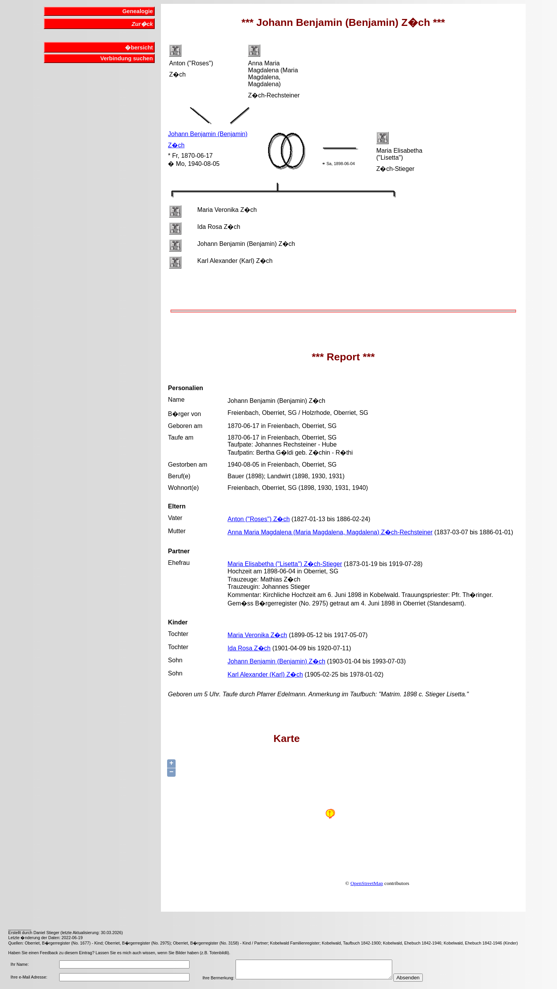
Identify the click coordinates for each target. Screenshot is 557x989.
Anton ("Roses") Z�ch (258, 519)
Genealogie (137, 11)
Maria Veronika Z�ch (257, 635)
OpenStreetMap (366, 883)
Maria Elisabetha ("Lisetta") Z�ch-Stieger (284, 564)
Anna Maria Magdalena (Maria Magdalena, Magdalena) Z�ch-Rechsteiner (329, 532)
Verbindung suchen (126, 58)
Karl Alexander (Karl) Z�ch (265, 674)
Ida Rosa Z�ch (248, 648)
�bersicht (139, 47)
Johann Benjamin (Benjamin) (207, 134)
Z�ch (176, 145)
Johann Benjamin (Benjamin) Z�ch (276, 661)
